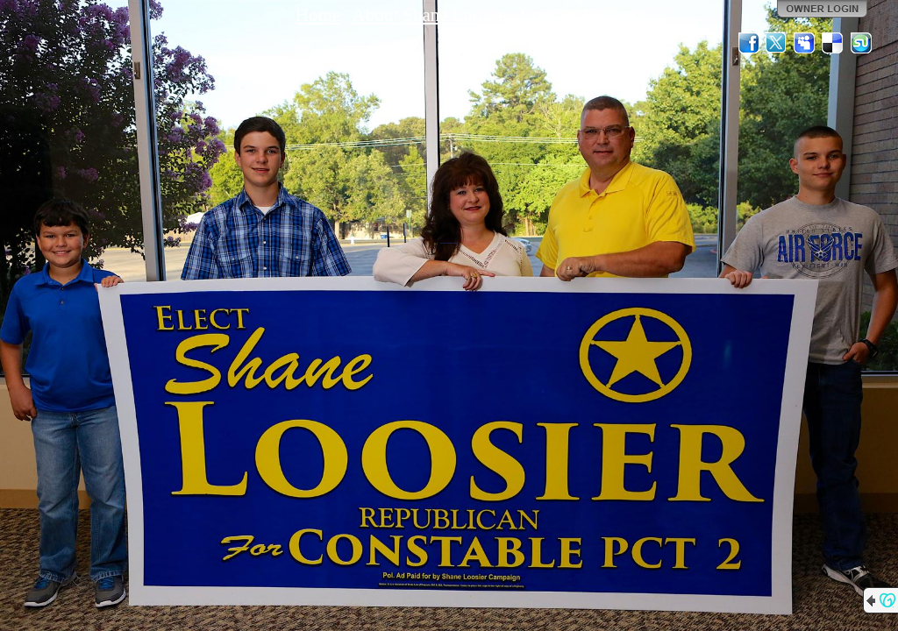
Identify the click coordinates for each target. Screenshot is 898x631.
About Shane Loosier (430, 14)
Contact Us (561, 14)
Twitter (777, 43)
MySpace (805, 43)
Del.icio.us (833, 43)
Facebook (749, 43)
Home (318, 14)
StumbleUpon (861, 43)
